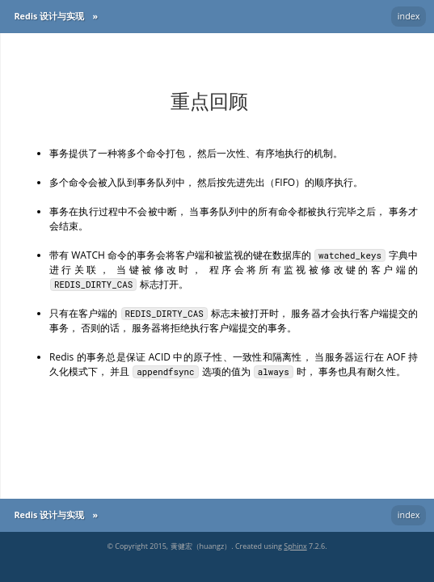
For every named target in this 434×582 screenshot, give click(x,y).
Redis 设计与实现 (49, 16)
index (409, 16)
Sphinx (295, 546)
